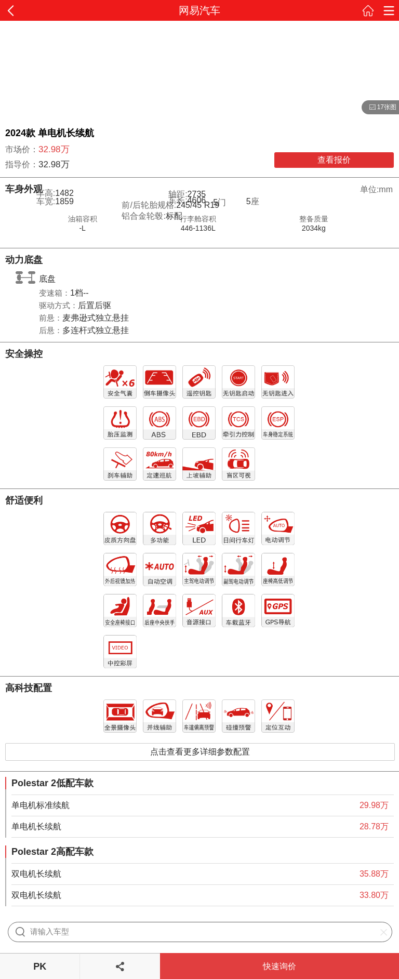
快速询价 (279, 966)
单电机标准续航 (40, 805)
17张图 (379, 107)
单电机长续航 (36, 826)
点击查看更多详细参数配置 (200, 751)
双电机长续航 (36, 873)
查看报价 (334, 159)
